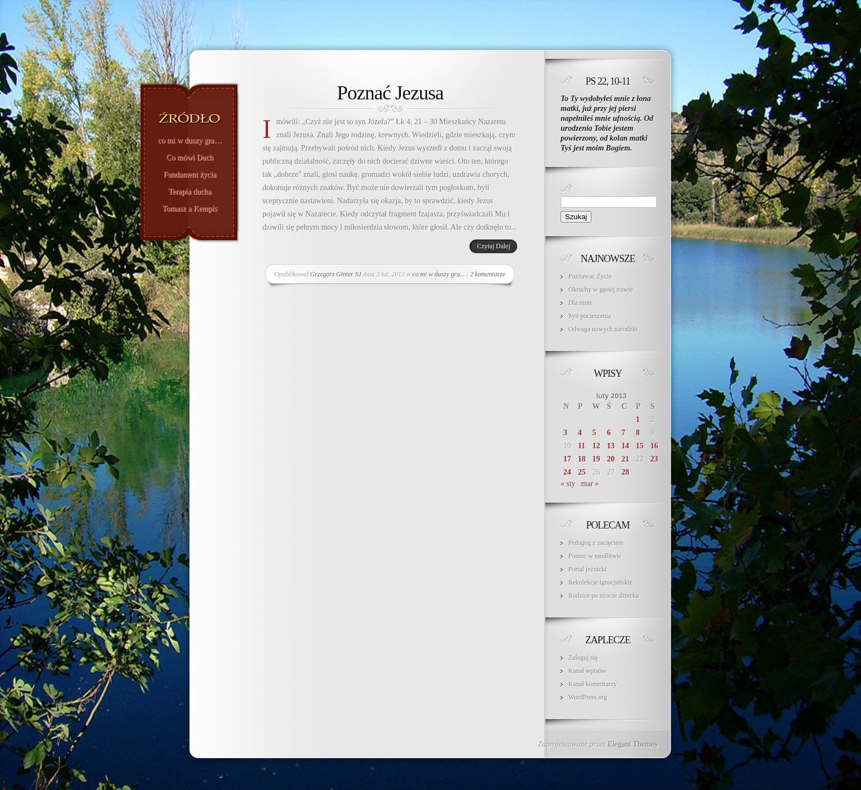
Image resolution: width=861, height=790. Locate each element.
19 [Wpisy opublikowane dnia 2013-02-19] (596, 459)
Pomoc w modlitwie (595, 556)
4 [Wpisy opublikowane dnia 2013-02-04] (580, 433)
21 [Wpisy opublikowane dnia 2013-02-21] (625, 459)
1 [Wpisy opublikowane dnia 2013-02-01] (638, 419)
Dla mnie (580, 303)
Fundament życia (189, 175)
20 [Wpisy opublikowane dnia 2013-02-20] (610, 459)
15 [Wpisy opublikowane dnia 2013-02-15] (640, 446)
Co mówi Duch (190, 158)
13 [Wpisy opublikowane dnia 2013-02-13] (610, 446)
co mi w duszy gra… (190, 140)
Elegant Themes (632, 744)
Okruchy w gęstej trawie (600, 289)
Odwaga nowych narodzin (603, 329)
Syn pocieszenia (589, 316)
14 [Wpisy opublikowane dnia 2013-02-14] (625, 446)
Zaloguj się (583, 657)
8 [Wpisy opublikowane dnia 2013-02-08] (638, 433)
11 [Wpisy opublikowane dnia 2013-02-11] (581, 446)
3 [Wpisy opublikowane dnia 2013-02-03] (565, 433)
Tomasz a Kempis (189, 209)
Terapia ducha (189, 192)
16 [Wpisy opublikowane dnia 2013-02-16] (654, 446)
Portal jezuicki (587, 569)
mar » (590, 484)
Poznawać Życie (590, 276)
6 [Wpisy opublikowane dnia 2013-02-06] (609, 433)
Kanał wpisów (587, 671)
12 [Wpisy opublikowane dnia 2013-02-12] (596, 446)
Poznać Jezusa (390, 93)
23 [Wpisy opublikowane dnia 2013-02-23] (654, 459)
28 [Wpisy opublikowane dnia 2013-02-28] (625, 472)
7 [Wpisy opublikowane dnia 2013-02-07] (623, 433)
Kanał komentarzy (592, 684)
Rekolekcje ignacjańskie (600, 582)
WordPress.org (587, 697)
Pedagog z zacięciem (596, 543)
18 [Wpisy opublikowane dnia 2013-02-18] (581, 459)
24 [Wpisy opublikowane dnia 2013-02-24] (567, 472)
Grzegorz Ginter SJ (335, 274)
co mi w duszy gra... (438, 274)
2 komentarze (487, 274)
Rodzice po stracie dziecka (603, 595)
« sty (568, 484)
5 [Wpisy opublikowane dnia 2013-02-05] (594, 433)
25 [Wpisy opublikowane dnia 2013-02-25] (581, 472)
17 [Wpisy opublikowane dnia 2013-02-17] (567, 459)
